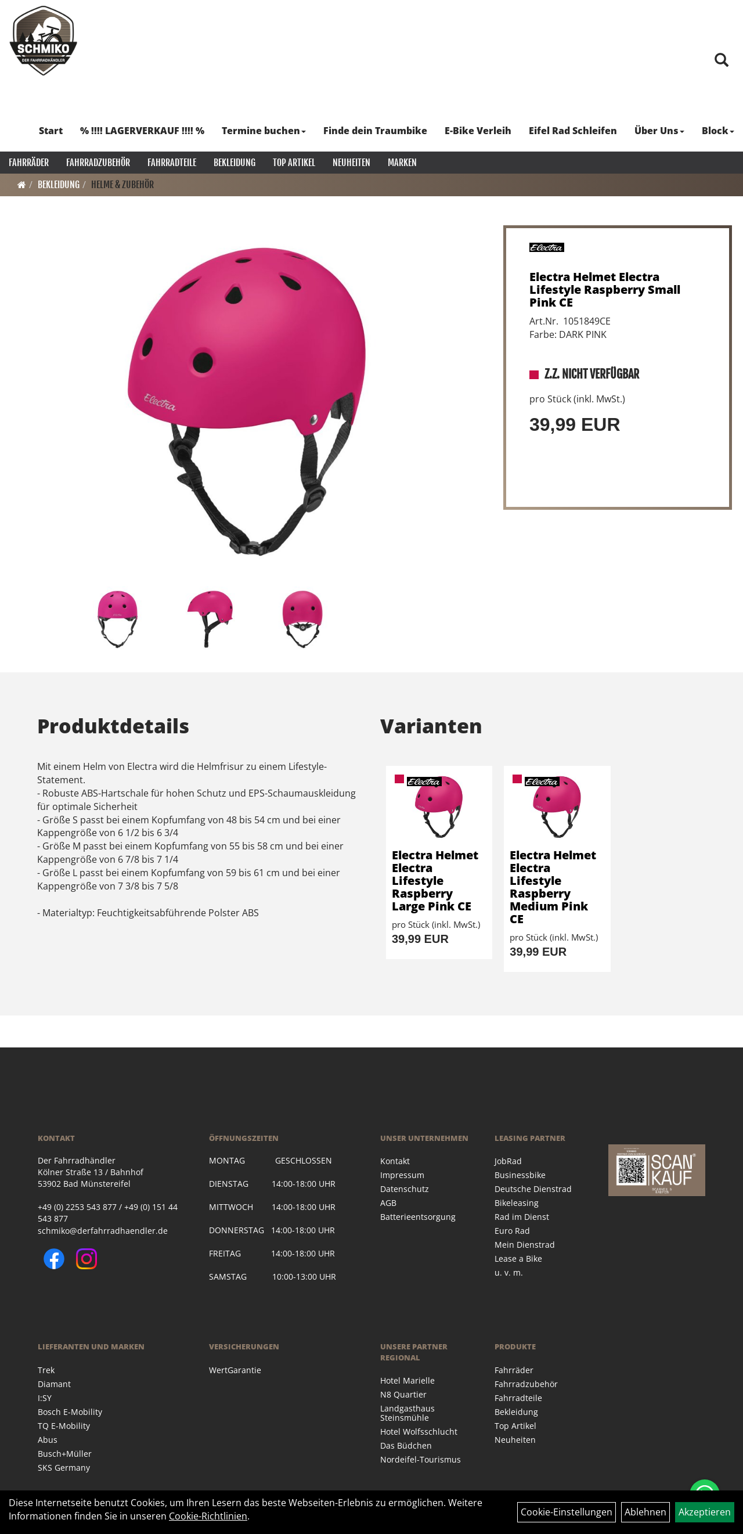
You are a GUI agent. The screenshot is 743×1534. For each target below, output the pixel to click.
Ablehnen (645, 1512)
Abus (47, 1439)
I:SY (45, 1397)
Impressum (402, 1174)
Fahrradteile (171, 162)
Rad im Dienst (522, 1216)
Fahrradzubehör (98, 162)
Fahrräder (29, 162)
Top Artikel (294, 162)
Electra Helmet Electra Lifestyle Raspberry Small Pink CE (604, 289)
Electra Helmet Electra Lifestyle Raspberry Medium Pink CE (553, 887)
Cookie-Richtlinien (208, 1516)
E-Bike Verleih (478, 130)
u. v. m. (509, 1272)
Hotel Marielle (407, 1380)
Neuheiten (351, 162)
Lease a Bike (518, 1258)
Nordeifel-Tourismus (420, 1459)
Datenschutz (404, 1188)
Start (51, 130)
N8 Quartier (403, 1394)
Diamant (54, 1383)
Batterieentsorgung (418, 1216)
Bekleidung (234, 162)
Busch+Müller (65, 1453)
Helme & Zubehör (122, 184)
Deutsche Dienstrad (533, 1188)
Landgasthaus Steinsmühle (407, 1413)
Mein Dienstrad (525, 1244)
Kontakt (395, 1160)
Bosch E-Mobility (70, 1411)
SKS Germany (64, 1467)
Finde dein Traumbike (375, 130)
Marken (402, 162)
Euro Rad (512, 1230)
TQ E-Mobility (64, 1425)
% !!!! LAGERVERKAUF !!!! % (142, 130)
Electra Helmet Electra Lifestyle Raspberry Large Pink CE (435, 880)
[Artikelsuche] (721, 60)
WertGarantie (235, 1369)
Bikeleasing (517, 1202)
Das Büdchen (406, 1445)
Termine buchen (264, 130)
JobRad (508, 1160)
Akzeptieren (705, 1512)
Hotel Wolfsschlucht (418, 1431)
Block (718, 130)
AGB (388, 1202)
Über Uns (659, 130)
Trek (46, 1369)
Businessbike (520, 1174)
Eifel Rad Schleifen (573, 130)
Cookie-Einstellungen (566, 1512)
